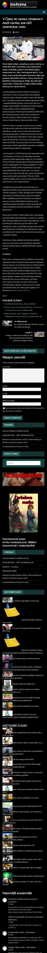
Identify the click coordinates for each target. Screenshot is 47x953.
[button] (43, 12)
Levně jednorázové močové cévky (16, 446)
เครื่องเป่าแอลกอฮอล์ (16, 917)
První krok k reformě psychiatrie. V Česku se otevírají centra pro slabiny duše (23, 309)
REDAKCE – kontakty (10, 567)
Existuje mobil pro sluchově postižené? (22, 900)
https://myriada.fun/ (15, 542)
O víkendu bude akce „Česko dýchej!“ (20, 304)
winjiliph (11, 947)
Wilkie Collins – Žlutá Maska (25, 932)
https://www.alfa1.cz (20, 290)
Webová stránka (9, 400)
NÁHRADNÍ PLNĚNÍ (9, 571)
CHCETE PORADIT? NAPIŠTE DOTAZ (16, 431)
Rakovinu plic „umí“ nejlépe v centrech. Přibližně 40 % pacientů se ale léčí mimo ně (23, 315)
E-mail (5, 393)
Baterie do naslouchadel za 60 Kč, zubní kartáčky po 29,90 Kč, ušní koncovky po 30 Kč (22, 441)
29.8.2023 (8, 32)
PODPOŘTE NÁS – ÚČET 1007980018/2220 (18, 435)
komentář (6, 367)
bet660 (11, 932)
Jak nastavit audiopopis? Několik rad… (25, 918)
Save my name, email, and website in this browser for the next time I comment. (23, 409)
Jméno (5, 386)
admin (17, 32)
